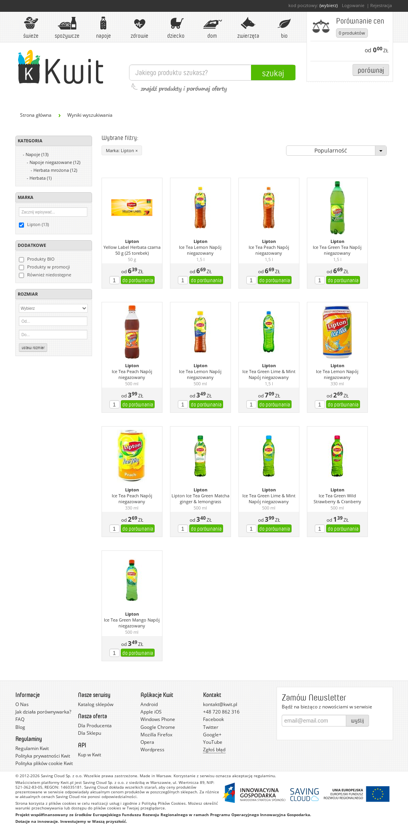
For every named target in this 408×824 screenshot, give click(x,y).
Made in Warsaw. (156, 775)
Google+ (212, 734)
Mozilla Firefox (156, 734)
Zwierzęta (248, 27)
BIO (284, 27)
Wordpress (152, 749)
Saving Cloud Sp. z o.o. (62, 775)
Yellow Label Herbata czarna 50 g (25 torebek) (132, 250)
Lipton (132, 241)
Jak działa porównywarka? (43, 711)
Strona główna (36, 115)
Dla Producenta (95, 725)
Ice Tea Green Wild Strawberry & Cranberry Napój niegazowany (337, 499)
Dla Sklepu (89, 733)
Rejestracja (381, 5)
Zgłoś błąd (214, 749)
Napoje (103, 27)
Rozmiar (28, 294)
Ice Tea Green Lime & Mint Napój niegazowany (268, 374)
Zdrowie (140, 27)
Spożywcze (67, 27)
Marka (25, 197)
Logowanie (353, 5)
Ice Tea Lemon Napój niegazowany (200, 250)
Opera (147, 742)
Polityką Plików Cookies (164, 803)
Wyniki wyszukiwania (90, 115)
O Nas (22, 704)
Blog (20, 727)
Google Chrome (157, 727)
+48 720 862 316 (221, 711)
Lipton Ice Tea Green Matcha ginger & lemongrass (200, 498)
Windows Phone (157, 719)
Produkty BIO (37, 259)
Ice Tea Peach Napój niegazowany (269, 250)
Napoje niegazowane (55, 162)
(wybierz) (328, 5)
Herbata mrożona (55, 170)
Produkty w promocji (44, 267)
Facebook (213, 719)
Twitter (210, 727)
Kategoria (30, 140)
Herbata (41, 178)
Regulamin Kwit (32, 748)
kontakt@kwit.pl (220, 704)
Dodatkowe (32, 245)
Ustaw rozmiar (33, 347)
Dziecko (176, 27)
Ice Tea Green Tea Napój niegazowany (337, 250)
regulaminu (264, 775)
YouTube (212, 742)
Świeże (31, 27)
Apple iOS (151, 711)
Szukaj (273, 73)
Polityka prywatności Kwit (42, 755)
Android (149, 704)
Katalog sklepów (95, 704)
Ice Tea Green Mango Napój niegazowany (132, 623)
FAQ (19, 719)
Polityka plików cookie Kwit (44, 763)
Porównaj (371, 70)
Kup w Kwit (89, 754)
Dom (212, 27)
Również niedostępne (45, 275)
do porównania (137, 280)
